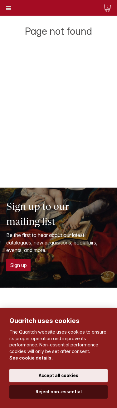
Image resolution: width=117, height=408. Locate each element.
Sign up (18, 265)
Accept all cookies (58, 375)
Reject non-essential (59, 391)
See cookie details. (31, 357)
